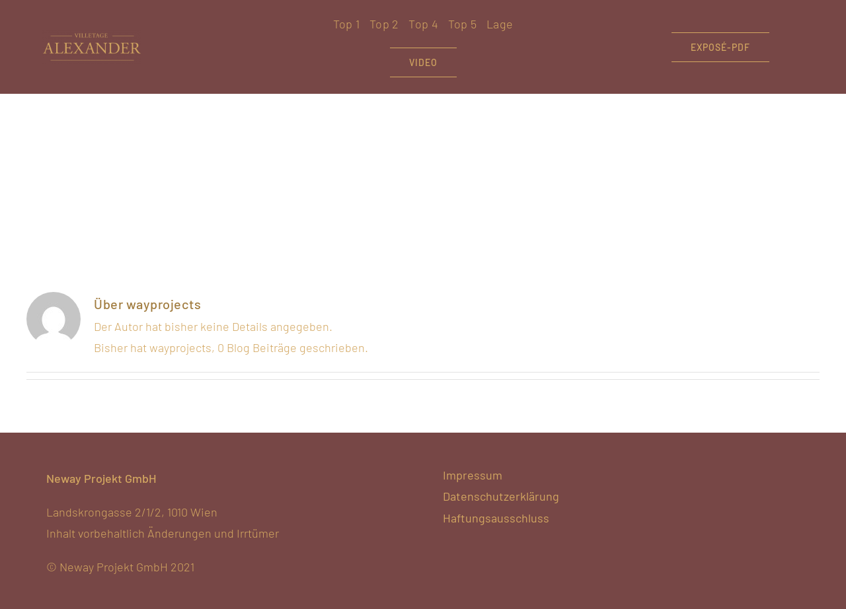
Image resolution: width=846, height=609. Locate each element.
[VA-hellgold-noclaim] (91, 36)
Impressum (472, 475)
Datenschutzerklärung (501, 496)
